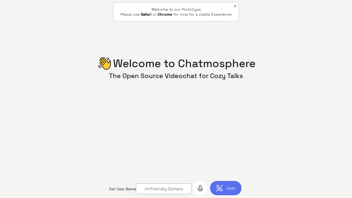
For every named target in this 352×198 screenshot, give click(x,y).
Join (230, 188)
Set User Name (122, 188)
